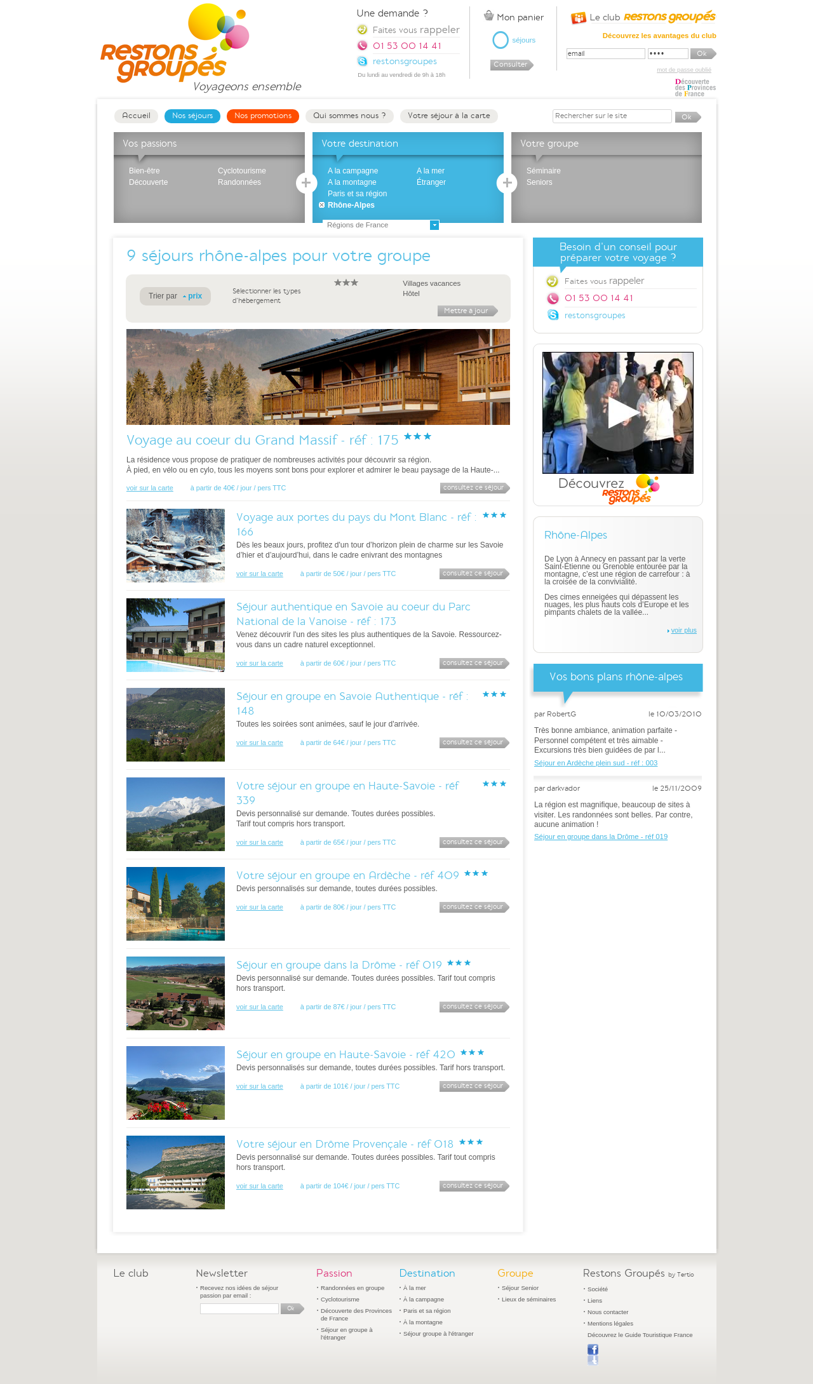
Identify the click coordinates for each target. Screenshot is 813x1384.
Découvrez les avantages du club (659, 35)
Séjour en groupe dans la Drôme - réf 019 (339, 965)
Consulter (510, 64)
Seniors (540, 182)
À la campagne (423, 1299)
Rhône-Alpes (351, 205)
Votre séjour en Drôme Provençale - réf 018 (345, 1144)
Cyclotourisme (242, 170)
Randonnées (239, 182)
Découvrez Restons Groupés (618, 429)
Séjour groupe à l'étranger (438, 1333)
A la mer (431, 170)
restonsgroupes (595, 315)
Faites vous (604, 280)
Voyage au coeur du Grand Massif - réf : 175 (262, 440)
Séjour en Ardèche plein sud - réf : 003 (595, 763)
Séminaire (544, 170)
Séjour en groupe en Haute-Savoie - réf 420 (345, 1054)
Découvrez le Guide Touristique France (640, 1334)
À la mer (414, 1287)
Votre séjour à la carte (449, 116)
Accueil (136, 116)
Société (598, 1289)
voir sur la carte (149, 488)
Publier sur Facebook (593, 1355)
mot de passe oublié (684, 69)
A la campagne (353, 170)
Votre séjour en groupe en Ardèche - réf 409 (347, 875)
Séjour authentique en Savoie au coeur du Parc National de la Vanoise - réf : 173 (353, 614)
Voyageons (246, 81)
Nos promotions (263, 116)
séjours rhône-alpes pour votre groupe (286, 256)
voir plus (684, 630)
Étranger (431, 182)
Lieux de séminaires (529, 1299)
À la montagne (423, 1322)
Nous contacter (608, 1311)
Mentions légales (610, 1323)
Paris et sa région (357, 193)
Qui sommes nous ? (349, 116)
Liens (595, 1300)
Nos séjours (192, 116)
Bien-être (144, 170)
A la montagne (352, 182)
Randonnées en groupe (352, 1287)
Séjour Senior (520, 1287)
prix (195, 296)
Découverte (148, 182)
